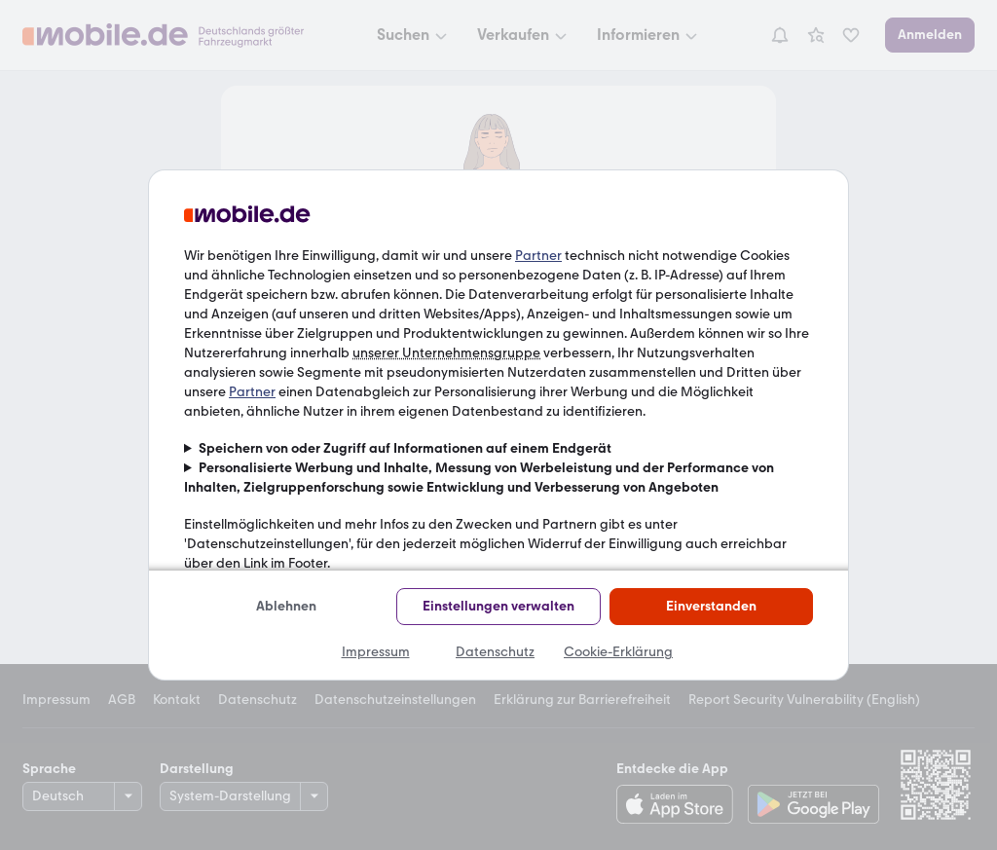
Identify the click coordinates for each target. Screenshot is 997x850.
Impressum (376, 652)
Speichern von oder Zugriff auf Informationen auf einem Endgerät (405, 448)
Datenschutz (495, 652)
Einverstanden (711, 606)
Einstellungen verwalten (498, 606)
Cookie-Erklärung (618, 652)
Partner (538, 255)
